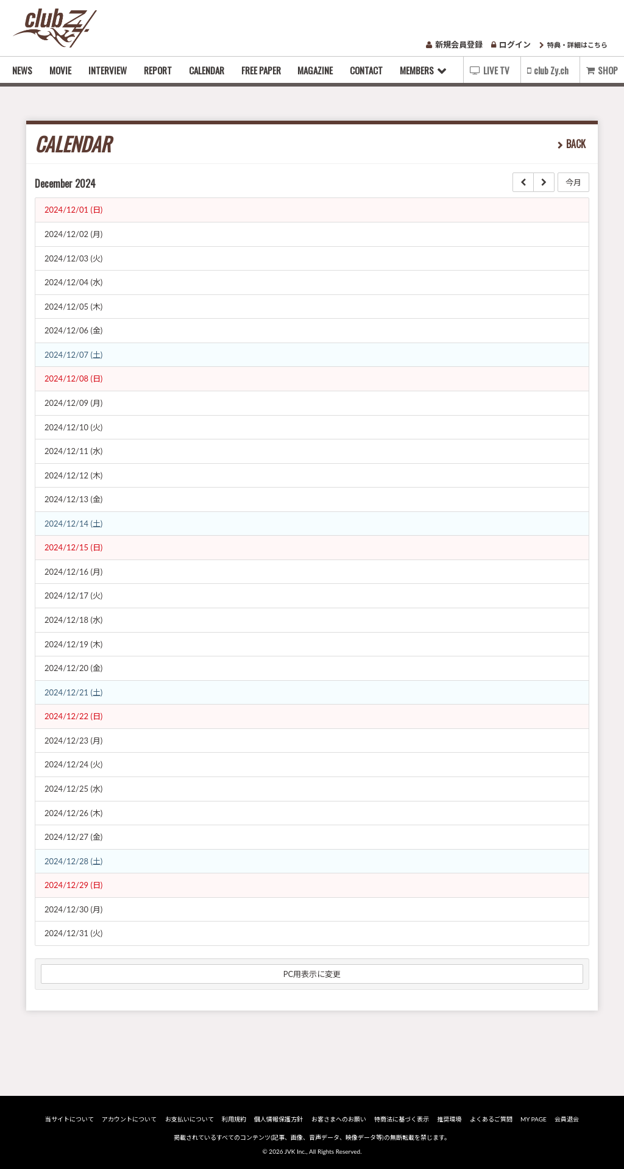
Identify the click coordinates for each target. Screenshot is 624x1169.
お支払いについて (189, 1119)
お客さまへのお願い (338, 1119)
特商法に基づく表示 (401, 1119)
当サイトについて (69, 1119)
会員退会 (567, 1119)
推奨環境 (449, 1119)
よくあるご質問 (491, 1119)
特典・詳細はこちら (573, 45)
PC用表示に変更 (312, 974)
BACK (576, 144)
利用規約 (234, 1119)
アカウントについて (129, 1119)
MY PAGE (533, 1119)
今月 (573, 182)
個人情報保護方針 (278, 1119)
